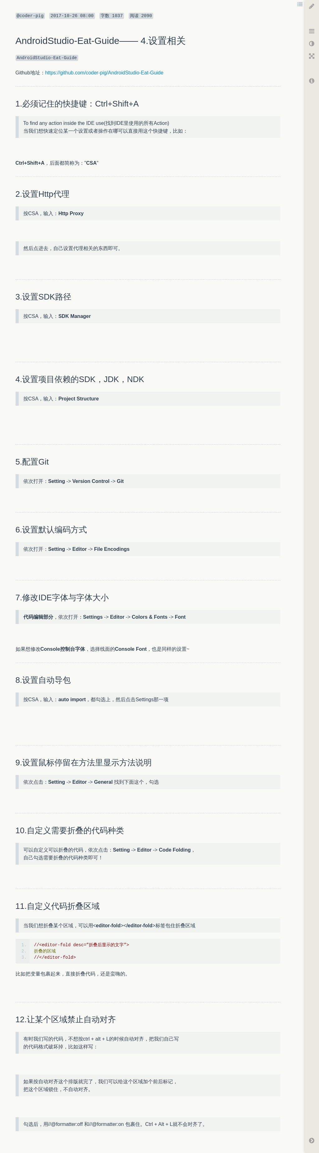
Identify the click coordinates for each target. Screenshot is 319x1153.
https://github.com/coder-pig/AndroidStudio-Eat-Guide (104, 72)
